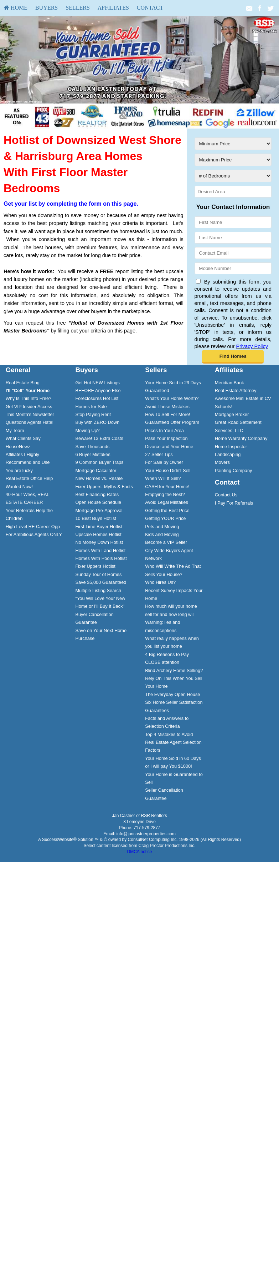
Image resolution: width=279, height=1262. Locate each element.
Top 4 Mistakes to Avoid (169, 734)
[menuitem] (15, 8)
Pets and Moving (162, 526)
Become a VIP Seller (166, 542)
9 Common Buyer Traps (99, 462)
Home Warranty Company (241, 438)
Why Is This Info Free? (29, 398)
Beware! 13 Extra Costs (99, 438)
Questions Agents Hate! (29, 422)
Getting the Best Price (167, 510)
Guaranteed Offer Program (172, 422)
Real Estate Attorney (236, 390)
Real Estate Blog (23, 382)
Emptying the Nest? (165, 494)
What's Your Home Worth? (171, 398)
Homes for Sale (91, 406)
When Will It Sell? (163, 478)
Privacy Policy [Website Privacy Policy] (252, 346)
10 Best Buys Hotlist (95, 518)
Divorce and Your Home (169, 446)
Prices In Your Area (164, 430)
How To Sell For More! (167, 414)
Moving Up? (87, 430)
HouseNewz (18, 446)
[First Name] (233, 222)
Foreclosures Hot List (96, 398)
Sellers (78, 8)
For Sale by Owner (164, 462)
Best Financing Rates (97, 494)
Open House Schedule (98, 502)
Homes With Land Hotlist (100, 550)
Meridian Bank (229, 382)
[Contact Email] (233, 253)
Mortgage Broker (232, 414)
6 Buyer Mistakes (92, 454)
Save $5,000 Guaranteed (100, 582)
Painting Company (233, 470)
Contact (150, 8)
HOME (15, 8)
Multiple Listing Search (98, 590)
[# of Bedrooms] (233, 176)
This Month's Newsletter (30, 414)
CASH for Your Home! (167, 486)
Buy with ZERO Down (97, 422)
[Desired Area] (233, 191)
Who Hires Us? (160, 582)
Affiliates (113, 8)
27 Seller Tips (159, 454)
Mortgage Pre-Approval (98, 510)
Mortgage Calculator (95, 470)
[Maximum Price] (233, 160)
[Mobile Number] (233, 268)
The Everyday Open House (172, 694)
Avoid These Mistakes (167, 406)
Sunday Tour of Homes (98, 574)
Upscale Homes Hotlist (98, 534)
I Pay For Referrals (234, 503)
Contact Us (226, 494)
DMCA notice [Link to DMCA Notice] (139, 851)
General (18, 370)
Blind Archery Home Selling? (174, 670)
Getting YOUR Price (165, 518)
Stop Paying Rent (93, 414)
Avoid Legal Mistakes (166, 502)
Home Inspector (231, 446)
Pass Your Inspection (166, 438)
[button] (233, 357)
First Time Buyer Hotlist (98, 526)
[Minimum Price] (233, 143)
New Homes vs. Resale (99, 478)
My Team (15, 430)
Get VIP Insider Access (29, 406)
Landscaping (228, 454)
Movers (222, 462)
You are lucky (19, 470)
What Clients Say (23, 438)
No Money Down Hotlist (99, 542)
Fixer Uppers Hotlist (95, 566)
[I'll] (28, 390)
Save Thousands (92, 446)
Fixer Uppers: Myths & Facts (104, 486)
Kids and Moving (162, 534)
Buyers (46, 8)
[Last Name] (233, 238)
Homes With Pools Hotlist (100, 558)
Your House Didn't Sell (167, 470)
